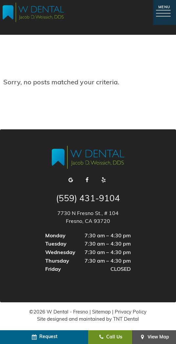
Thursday (57, 261)
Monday (55, 236)
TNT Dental (126, 319)
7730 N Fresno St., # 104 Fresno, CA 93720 (87, 217)
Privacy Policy (131, 312)
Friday (53, 269)
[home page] (33, 12)
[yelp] (103, 180)
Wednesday (60, 252)
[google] (70, 180)
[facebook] (87, 180)
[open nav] (164, 12)
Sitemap (101, 312)
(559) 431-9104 (88, 199)
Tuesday (56, 244)
